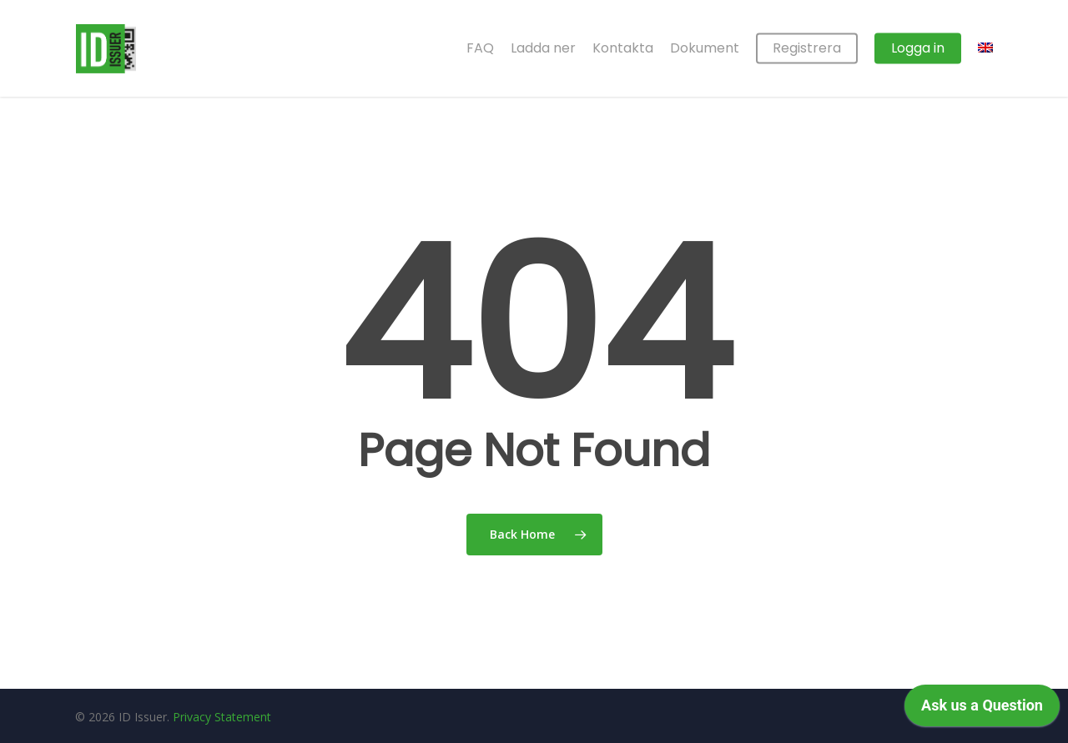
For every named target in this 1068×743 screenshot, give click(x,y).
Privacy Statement (222, 717)
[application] (982, 709)
